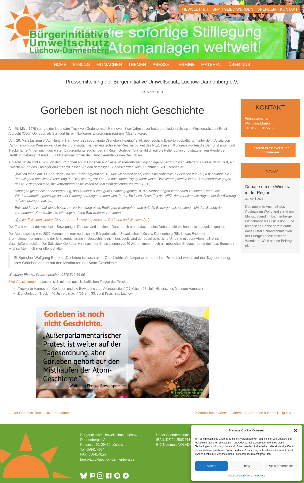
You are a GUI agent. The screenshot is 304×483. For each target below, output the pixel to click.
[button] (295, 430)
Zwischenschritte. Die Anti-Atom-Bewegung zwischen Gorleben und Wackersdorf (87, 220)
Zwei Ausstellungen (23, 281)
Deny (246, 466)
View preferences (281, 466)
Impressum (261, 475)
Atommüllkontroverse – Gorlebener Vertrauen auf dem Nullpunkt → (245, 413)
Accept (211, 466)
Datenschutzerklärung (240, 475)
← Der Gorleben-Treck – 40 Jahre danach (39, 413)
